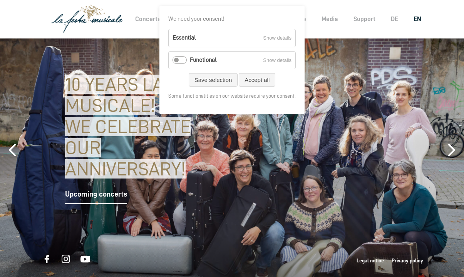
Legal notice (370, 260)
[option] (232, 157)
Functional (203, 60)
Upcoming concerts (96, 194)
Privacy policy (407, 260)
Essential (184, 38)
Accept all (257, 80)
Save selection (213, 80)
